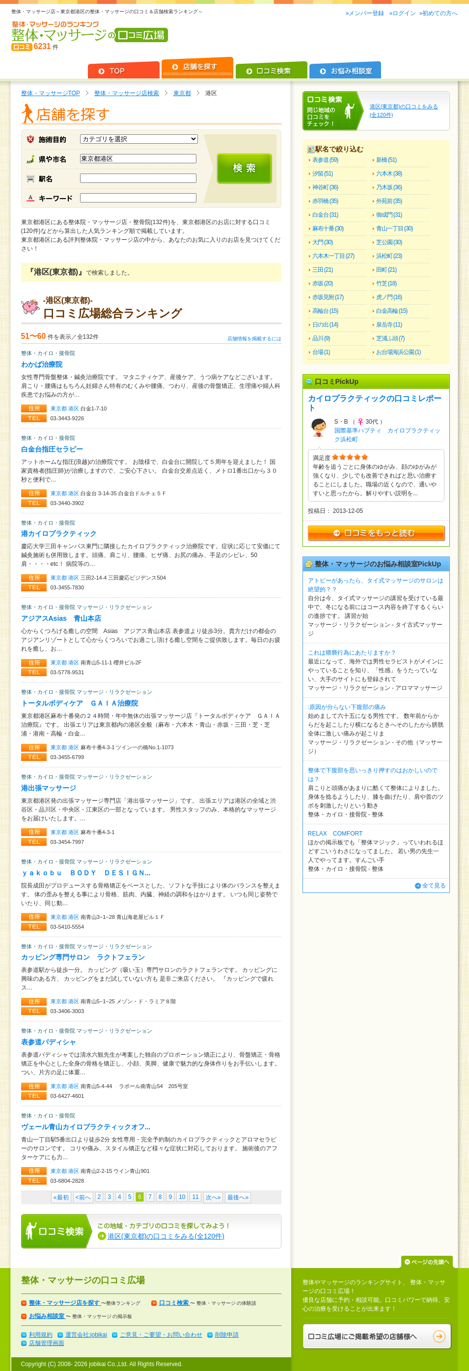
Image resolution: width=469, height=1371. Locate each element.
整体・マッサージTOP (50, 93)
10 (182, 1196)
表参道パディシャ (48, 1042)
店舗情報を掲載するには (254, 338)
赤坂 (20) (322, 283)
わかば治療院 (41, 364)
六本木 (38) (389, 173)
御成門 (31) (389, 214)
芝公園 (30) (389, 242)
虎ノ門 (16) (389, 297)
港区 (74, 408)
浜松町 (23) (389, 256)
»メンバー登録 (366, 13)
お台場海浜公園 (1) (398, 352)
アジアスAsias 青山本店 (61, 618)
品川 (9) (321, 338)
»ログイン (402, 13)
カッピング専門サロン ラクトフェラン (83, 957)
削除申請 (227, 1334)
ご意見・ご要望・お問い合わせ (161, 1334)
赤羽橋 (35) (325, 201)
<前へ (83, 1197)
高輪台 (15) (325, 310)
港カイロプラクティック (59, 533)
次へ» (213, 1197)
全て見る (434, 885)
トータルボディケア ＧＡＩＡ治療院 (79, 703)
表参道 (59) (325, 159)
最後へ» (237, 1197)
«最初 (61, 1197)
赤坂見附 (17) (328, 297)
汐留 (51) (322, 173)
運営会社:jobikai (86, 1334)
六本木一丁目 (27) (333, 256)
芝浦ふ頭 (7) (390, 338)
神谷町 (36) (325, 187)
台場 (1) (321, 352)
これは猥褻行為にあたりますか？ (352, 652)
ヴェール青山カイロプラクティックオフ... (86, 1127)
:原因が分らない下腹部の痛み (347, 707)
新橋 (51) (386, 159)
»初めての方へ (438, 13)
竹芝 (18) (386, 283)
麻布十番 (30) (328, 228)
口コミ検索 (174, 1302)
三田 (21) (322, 269)
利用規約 (41, 1334)
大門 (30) (322, 242)
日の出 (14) (325, 324)
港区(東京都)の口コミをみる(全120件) (166, 1236)
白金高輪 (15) (392, 310)
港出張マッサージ (48, 788)
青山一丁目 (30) (394, 228)
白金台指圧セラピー (52, 449)
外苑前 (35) (389, 201)
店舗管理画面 (46, 1343)
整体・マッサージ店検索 (126, 93)
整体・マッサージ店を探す (65, 1302)
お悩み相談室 (47, 1316)
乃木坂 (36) (389, 187)
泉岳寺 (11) (389, 324)
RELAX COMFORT (335, 833)
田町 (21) (386, 269)
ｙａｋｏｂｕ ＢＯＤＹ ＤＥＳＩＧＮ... (86, 873)
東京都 (182, 93)
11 (195, 1196)
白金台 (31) (325, 214)
